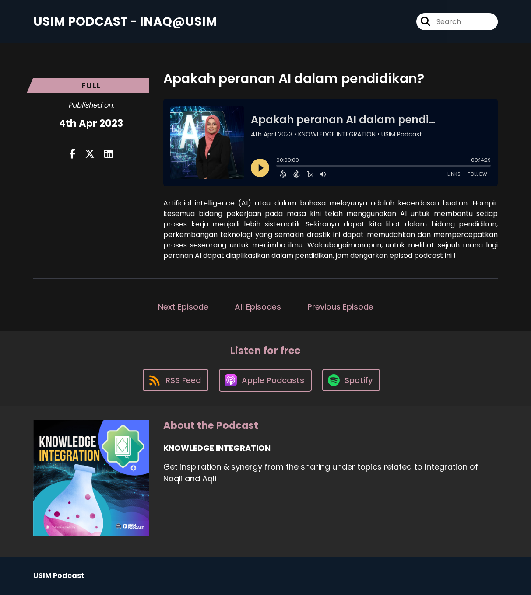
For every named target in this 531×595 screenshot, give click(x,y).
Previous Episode (340, 306)
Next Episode (183, 306)
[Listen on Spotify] (351, 380)
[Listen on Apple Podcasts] (265, 380)
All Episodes (258, 306)
